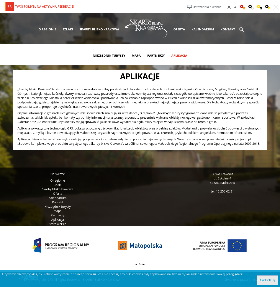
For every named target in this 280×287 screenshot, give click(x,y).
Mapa (58, 211)
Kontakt (57, 202)
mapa (136, 55)
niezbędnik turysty (109, 55)
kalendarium (203, 29)
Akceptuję (267, 280)
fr (10, 6)
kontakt (228, 29)
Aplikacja (57, 219)
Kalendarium (58, 198)
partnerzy (156, 55)
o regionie (47, 29)
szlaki (68, 29)
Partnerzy (57, 215)
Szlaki (57, 185)
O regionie (57, 180)
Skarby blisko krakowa (57, 189)
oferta (179, 29)
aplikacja (179, 55)
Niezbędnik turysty (57, 206)
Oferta (57, 193)
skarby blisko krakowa (99, 29)
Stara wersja (57, 224)
